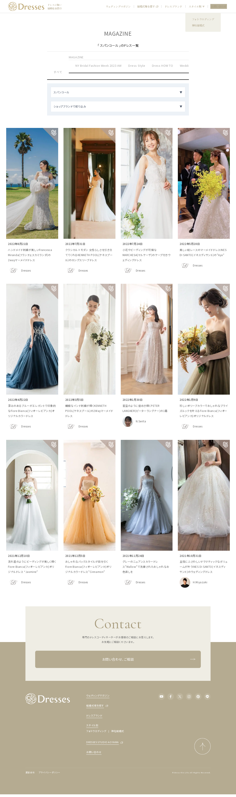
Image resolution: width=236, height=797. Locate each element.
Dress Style (136, 65)
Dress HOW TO (162, 65)
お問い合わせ (218, 6)
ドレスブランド (173, 6)
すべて (58, 72)
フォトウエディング (96, 731)
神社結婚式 (117, 731)
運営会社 (30, 772)
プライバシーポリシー (49, 772)
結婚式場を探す (147, 6)
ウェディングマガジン (118, 6)
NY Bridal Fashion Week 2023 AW (98, 65)
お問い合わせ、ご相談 (149, 659)
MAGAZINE (76, 57)
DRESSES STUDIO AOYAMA (102, 742)
